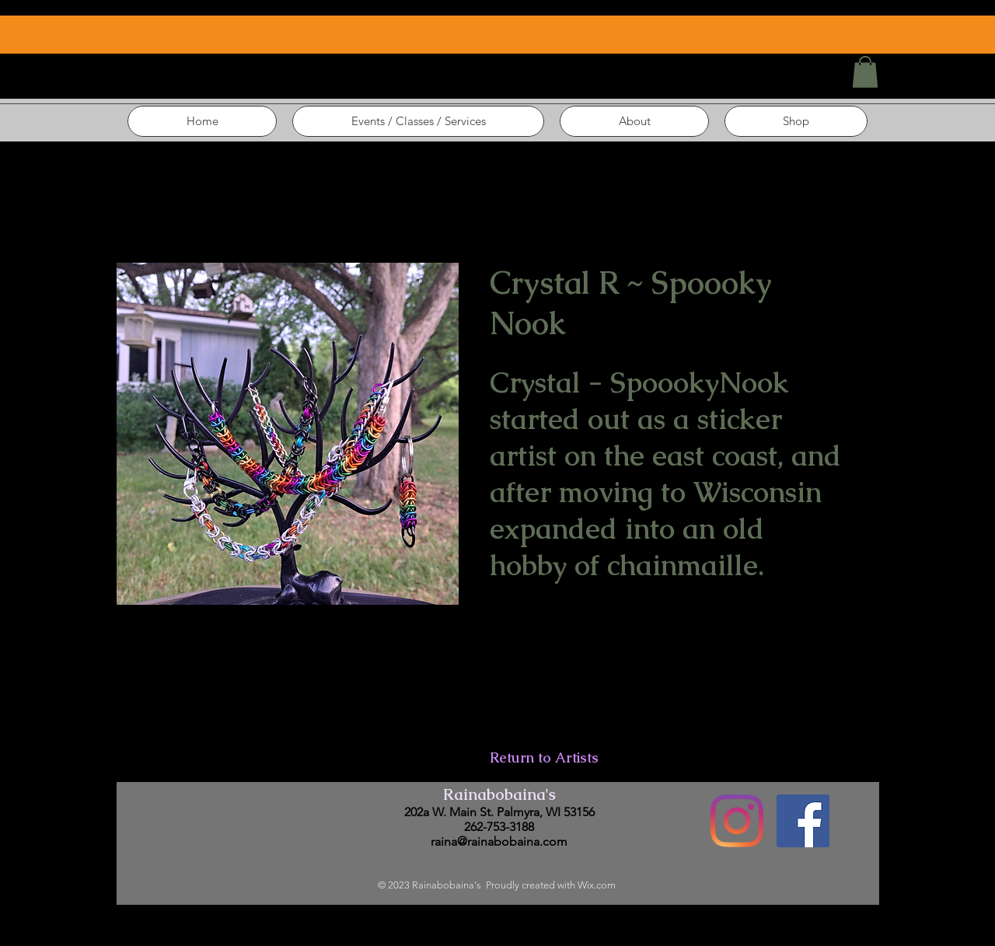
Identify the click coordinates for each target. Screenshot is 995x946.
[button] (865, 72)
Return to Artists (544, 757)
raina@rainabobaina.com (499, 841)
